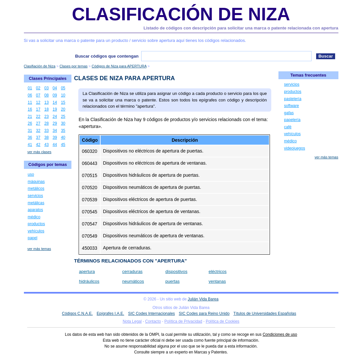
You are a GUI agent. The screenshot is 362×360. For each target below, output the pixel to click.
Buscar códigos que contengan (107, 56)
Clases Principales (48, 78)
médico (34, 217)
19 (55, 109)
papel (32, 238)
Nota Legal (132, 321)
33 (46, 130)
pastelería (292, 99)
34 (55, 130)
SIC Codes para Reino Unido (204, 313)
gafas (289, 113)
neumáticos (133, 281)
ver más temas (39, 249)
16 (30, 109)
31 (30, 130)
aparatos (35, 209)
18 (46, 109)
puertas (172, 281)
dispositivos (176, 271)
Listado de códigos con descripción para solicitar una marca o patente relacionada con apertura (240, 28)
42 (38, 144)
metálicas (36, 203)
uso (31, 174)
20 (63, 109)
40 (63, 137)
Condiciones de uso (280, 334)
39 (55, 137)
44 (55, 144)
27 (38, 123)
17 (38, 109)
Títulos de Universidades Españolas (265, 313)
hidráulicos (89, 281)
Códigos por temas (48, 164)
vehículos (36, 231)
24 (55, 116)
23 (46, 116)
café (288, 127)
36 (30, 137)
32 (38, 130)
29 (55, 123)
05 (63, 88)
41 (30, 144)
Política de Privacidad (183, 321)
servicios (35, 195)
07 (38, 95)
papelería (292, 119)
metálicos (36, 188)
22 (38, 116)
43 (46, 144)
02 (38, 88)
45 (63, 144)
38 (46, 137)
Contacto (153, 321)
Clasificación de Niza (181, 14)
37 (38, 137)
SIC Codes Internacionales (151, 313)
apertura (87, 271)
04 (55, 88)
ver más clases (39, 152)
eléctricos (218, 271)
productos (36, 224)
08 (46, 95)
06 (30, 95)
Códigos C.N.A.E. (77, 313)
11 (30, 102)
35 (63, 130)
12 (38, 102)
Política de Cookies (222, 321)
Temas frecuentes (309, 75)
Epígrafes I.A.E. (110, 313)
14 (55, 102)
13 (46, 102)
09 (55, 95)
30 (63, 123)
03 (46, 88)
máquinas (36, 181)
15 (63, 102)
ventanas (217, 281)
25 (63, 116)
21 (30, 116)
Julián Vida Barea (203, 299)
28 (46, 123)
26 (30, 123)
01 (30, 88)
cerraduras (132, 271)
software (291, 105)
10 (63, 95)
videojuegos (294, 148)
